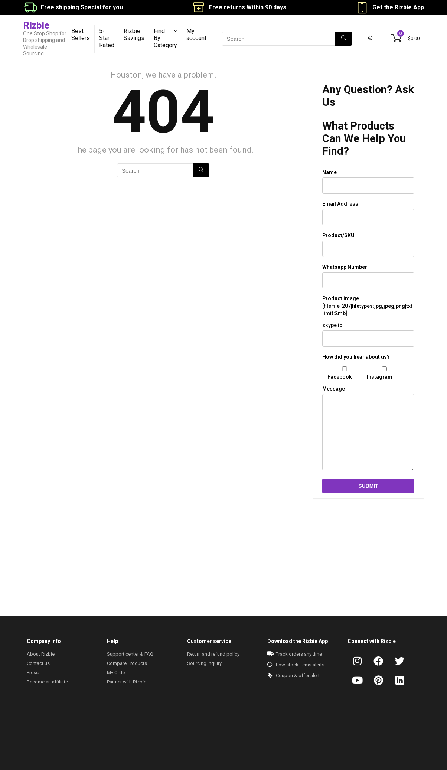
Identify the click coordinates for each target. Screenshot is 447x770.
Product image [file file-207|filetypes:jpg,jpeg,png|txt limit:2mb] (367, 306)
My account (196, 34)
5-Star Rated (106, 38)
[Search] (343, 39)
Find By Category (165, 38)
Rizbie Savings (134, 34)
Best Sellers (80, 34)
